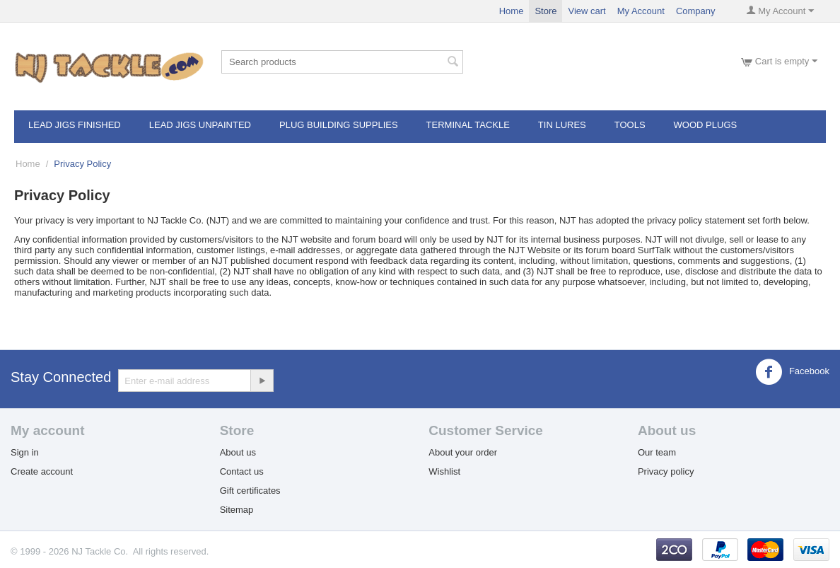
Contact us (242, 471)
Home (511, 11)
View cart (586, 11)
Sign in (25, 452)
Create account (42, 471)
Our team (657, 452)
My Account (641, 11)
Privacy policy (666, 471)
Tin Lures (562, 125)
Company (696, 11)
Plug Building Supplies (338, 125)
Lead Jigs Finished (74, 125)
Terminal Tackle (468, 125)
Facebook (792, 372)
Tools (630, 125)
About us (238, 452)
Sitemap (237, 509)
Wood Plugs (705, 125)
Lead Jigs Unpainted (200, 125)
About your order (462, 452)
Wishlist (444, 471)
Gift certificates (250, 490)
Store (545, 11)
